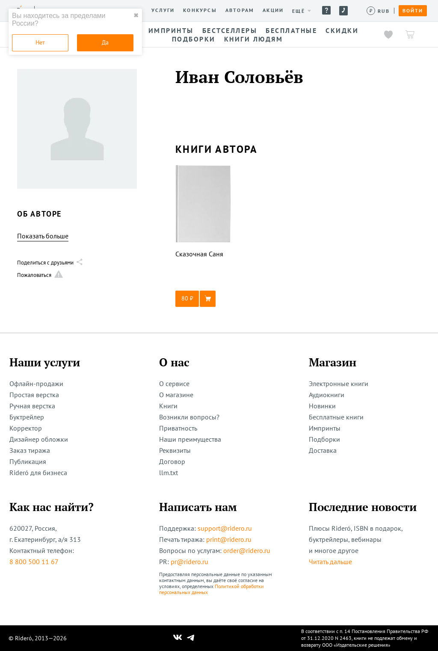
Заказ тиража (29, 450)
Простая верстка (34, 394)
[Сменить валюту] (378, 10)
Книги (168, 405)
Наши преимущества (190, 439)
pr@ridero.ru (189, 561)
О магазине (176, 394)
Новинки (322, 405)
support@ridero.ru (225, 528)
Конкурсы (200, 10)
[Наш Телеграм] (190, 638)
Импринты (324, 428)
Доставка (323, 450)
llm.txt (168, 472)
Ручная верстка (32, 405)
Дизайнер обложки (38, 439)
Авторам (239, 10)
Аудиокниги (326, 394)
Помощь (326, 10)
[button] (203, 299)
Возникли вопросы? (189, 417)
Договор (172, 461)
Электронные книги (338, 383)
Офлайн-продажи (36, 383)
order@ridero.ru (246, 550)
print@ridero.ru (229, 539)
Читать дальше (330, 561)
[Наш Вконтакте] (177, 638)
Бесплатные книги (336, 417)
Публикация (27, 461)
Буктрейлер (26, 417)
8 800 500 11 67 (34, 561)
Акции (273, 10)
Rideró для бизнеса (38, 472)
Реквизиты (175, 450)
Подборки (324, 439)
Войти (412, 11)
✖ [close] (136, 15)
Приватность (178, 428)
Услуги (163, 10)
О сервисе (174, 383)
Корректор (25, 428)
